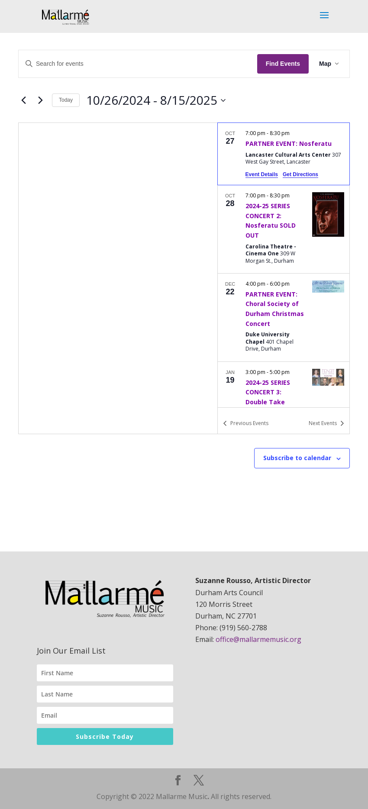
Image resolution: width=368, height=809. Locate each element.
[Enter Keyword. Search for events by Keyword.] (138, 63)
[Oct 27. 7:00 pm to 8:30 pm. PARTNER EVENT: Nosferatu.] (283, 153)
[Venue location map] (118, 278)
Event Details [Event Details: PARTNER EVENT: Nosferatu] (261, 174)
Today (66, 100)
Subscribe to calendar (297, 458)
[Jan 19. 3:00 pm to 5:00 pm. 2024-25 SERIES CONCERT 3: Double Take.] (283, 400)
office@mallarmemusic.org (258, 639)
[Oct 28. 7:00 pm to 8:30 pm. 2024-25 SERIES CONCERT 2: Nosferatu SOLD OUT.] (283, 229)
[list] (283, 264)
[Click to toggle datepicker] (156, 100)
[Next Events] (40, 100)
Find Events (283, 63)
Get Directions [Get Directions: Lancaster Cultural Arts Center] (300, 174)
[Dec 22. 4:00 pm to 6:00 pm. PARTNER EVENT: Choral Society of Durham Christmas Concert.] (283, 317)
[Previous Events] (23, 100)
